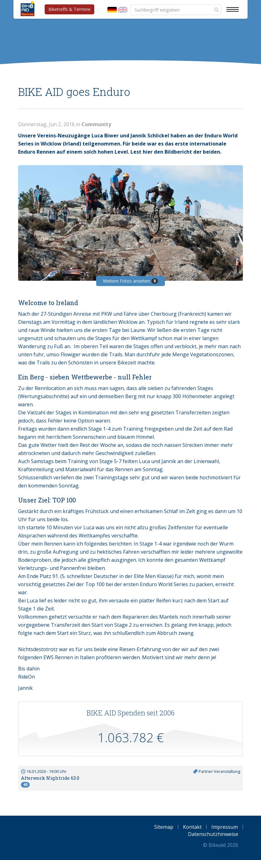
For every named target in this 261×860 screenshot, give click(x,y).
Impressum (224, 827)
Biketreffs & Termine (69, 9)
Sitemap (163, 827)
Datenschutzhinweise (213, 834)
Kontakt (192, 827)
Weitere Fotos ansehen (130, 281)
